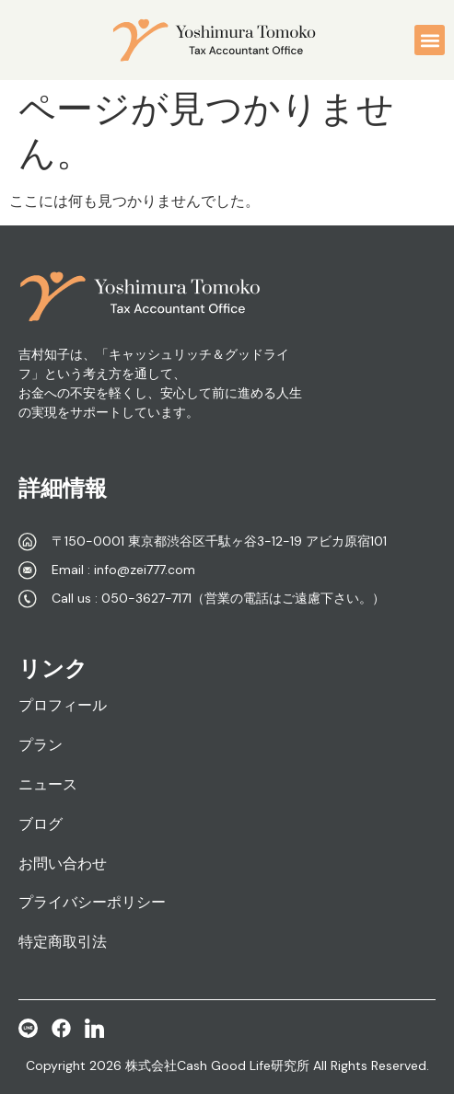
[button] (429, 40)
